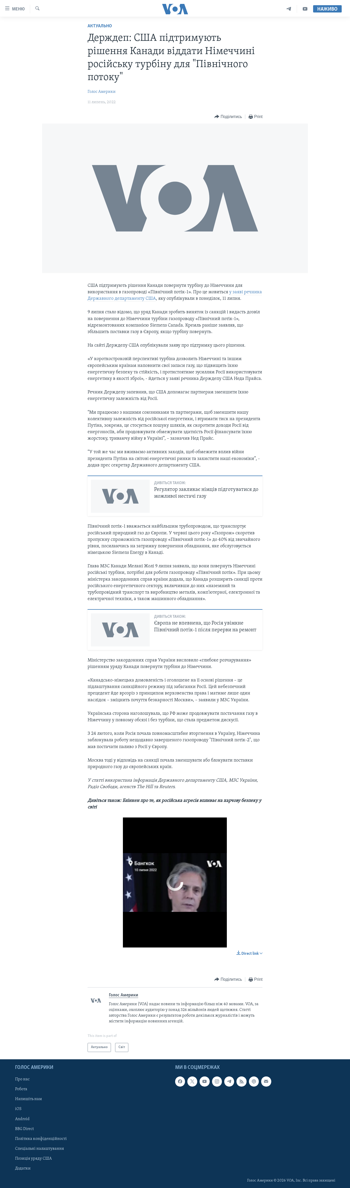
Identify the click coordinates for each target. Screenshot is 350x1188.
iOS (18, 1109)
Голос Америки (102, 92)
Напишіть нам (28, 1099)
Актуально (100, 26)
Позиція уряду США (33, 1158)
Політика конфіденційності (41, 1139)
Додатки (23, 1168)
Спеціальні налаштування (39, 1148)
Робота (21, 1089)
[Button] (228, 116)
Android (22, 1119)
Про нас (22, 1079)
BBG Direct (24, 1129)
